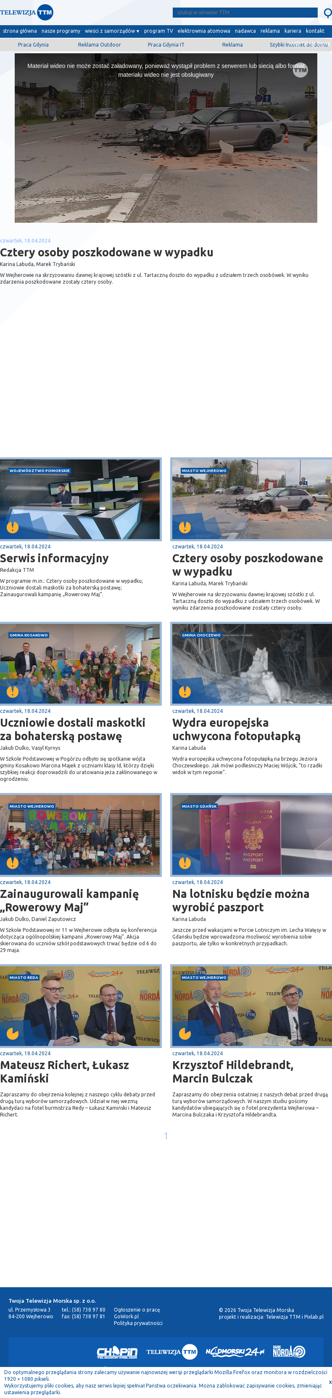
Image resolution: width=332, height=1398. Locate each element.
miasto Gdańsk (199, 806)
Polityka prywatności (138, 1323)
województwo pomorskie (40, 470)
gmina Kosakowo (29, 635)
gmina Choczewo (201, 635)
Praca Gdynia (33, 44)
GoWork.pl (126, 1316)
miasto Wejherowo (204, 470)
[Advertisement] (83, 390)
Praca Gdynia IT (166, 44)
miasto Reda (24, 977)
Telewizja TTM (283, 1317)
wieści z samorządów (110, 31)
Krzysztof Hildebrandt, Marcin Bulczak (232, 1072)
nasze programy (61, 31)
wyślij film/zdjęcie (309, 43)
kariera (293, 31)
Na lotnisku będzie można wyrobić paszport (241, 900)
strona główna (20, 31)
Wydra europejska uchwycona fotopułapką (236, 729)
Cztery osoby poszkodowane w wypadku (247, 565)
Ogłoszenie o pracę (137, 1309)
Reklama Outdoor (99, 44)
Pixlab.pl (314, 1317)
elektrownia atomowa (204, 31)
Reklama (232, 44)
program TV (158, 31)
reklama (270, 31)
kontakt (315, 31)
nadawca (245, 31)
